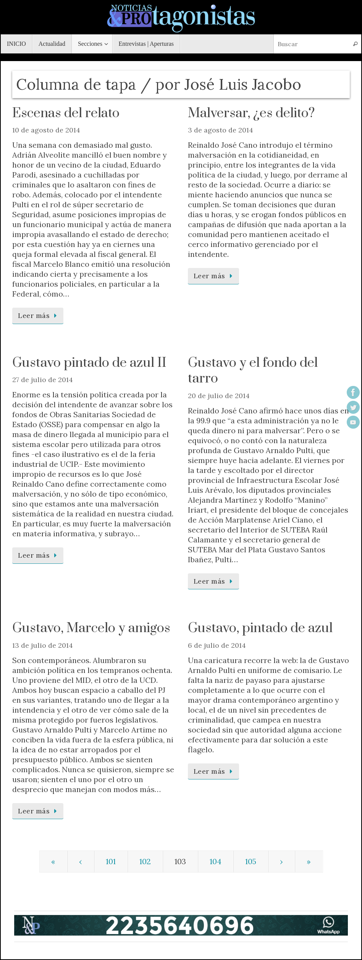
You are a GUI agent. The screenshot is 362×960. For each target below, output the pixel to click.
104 (215, 861)
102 (145, 861)
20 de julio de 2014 (219, 395)
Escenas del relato (66, 113)
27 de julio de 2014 (42, 379)
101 (111, 861)
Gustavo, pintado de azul (260, 628)
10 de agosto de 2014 (46, 130)
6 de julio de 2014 (217, 645)
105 (250, 861)
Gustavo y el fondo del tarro (253, 371)
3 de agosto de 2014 (220, 130)
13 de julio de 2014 (42, 645)
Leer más (39, 315)
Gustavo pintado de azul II (89, 363)
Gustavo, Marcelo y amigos (91, 628)
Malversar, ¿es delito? (251, 113)
